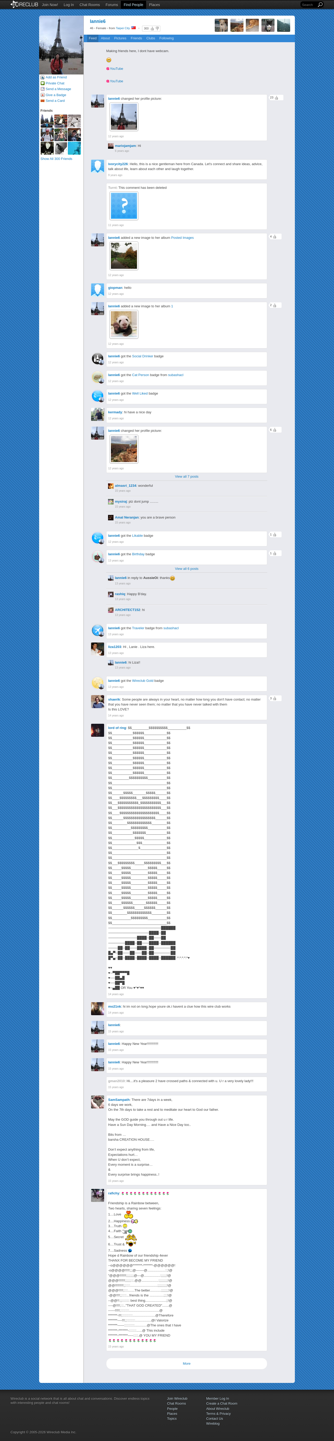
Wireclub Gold (142, 681)
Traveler (138, 628)
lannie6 (114, 99)
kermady (115, 412)
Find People (133, 5)
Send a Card (55, 101)
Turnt (112, 188)
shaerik (114, 699)
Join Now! (50, 5)
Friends (136, 38)
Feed (93, 38)
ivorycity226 (118, 164)
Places (154, 5)
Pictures (120, 38)
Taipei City (123, 28)
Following (166, 38)
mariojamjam (125, 146)
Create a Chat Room (221, 1403)
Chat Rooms (90, 5)
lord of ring (117, 728)
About (105, 38)
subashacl (175, 375)
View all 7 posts (186, 476)
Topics (172, 1418)
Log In (69, 5)
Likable (137, 536)
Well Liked (140, 393)
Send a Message (58, 89)
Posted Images (182, 238)
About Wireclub (217, 1409)
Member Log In (217, 1398)
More (187, 1363)
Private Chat (55, 83)
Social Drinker (142, 356)
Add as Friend (56, 77)
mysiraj (121, 501)
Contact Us (214, 1418)
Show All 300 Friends (56, 159)
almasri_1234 (125, 486)
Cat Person (140, 375)
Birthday (138, 554)
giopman (115, 288)
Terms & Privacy (218, 1413)
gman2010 (116, 1081)
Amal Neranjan (127, 517)
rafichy (114, 1193)
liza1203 (114, 647)
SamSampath (119, 1100)
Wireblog (212, 1423)
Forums (112, 5)
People (172, 1409)
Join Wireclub (177, 1398)
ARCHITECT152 (127, 610)
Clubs (150, 38)
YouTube (116, 69)
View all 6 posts (186, 569)
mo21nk (114, 1006)
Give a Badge (56, 95)
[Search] (309, 5)
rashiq (120, 594)
